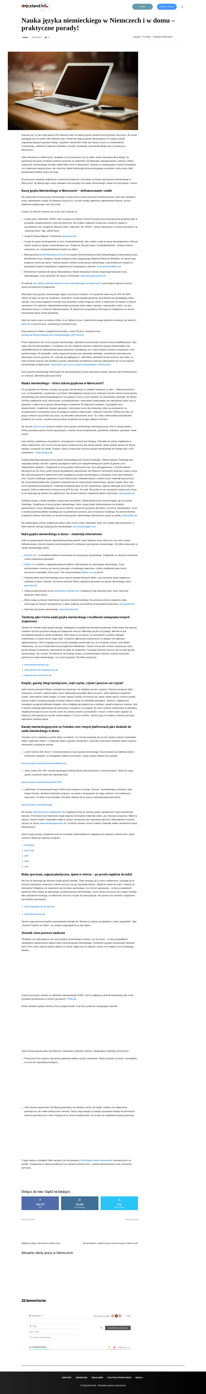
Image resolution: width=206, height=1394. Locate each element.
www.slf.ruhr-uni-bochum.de (37, 675)
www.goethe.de (127, 493)
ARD (26, 861)
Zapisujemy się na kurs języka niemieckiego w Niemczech (81, 364)
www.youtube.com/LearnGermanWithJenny (43, 763)
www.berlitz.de (129, 515)
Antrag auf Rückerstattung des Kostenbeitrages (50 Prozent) (52, 335)
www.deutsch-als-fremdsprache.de (41, 670)
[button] (182, 6)
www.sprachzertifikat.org (109, 266)
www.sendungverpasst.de (53, 823)
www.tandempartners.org (36, 665)
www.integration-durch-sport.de (39, 906)
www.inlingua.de (44, 452)
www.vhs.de (39, 426)
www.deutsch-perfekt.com (66, 591)
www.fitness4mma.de (34, 914)
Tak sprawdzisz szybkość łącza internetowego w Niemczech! (110, 1243)
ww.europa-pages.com (84, 526)
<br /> (29, 972)
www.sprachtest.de (68, 609)
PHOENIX (29, 845)
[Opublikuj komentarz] (118, 1328)
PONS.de (71, 999)
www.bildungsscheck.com (53, 255)
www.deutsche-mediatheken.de (49, 812)
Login (128, 1316)
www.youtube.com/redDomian (36, 804)
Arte (26, 866)
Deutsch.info (30, 555)
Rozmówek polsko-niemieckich (96, 1160)
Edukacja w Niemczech (162, 37)
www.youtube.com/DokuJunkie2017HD (41, 782)
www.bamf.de (69, 236)
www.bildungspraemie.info (93, 276)
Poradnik (146, 37)
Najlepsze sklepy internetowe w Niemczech (40, 1243)
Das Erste (29, 850)
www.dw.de (30, 585)
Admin (25, 37)
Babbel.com (30, 564)
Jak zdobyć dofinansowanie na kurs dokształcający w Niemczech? (67, 283)
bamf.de (25, 324)
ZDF (26, 856)
